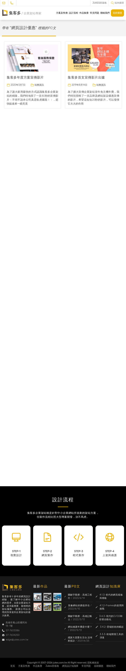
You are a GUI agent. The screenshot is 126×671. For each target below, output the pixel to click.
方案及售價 (62, 13)
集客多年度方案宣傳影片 (25, 77)
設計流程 (73, 13)
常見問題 (94, 13)
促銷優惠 (117, 13)
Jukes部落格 (52, 666)
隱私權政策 (93, 662)
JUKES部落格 (100, 2)
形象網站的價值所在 (79, 605)
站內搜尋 (119, 2)
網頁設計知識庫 (70, 666)
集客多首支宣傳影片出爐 (86, 77)
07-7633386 (13, 630)
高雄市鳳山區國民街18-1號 (16, 624)
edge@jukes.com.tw (17, 639)
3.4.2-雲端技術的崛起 (112, 626)
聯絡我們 (105, 13)
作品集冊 (84, 13)
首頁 (12, 666)
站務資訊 (39, 85)
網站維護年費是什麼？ (80, 626)
